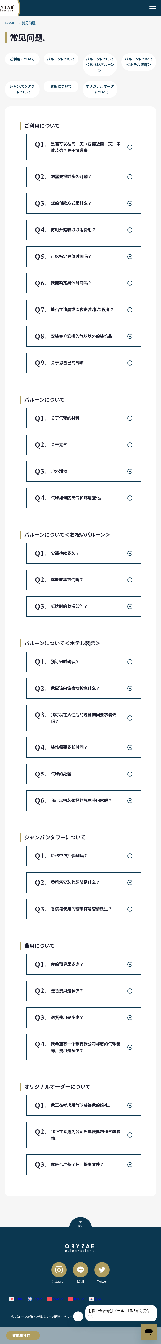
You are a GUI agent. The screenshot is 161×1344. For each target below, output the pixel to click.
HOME (10, 23)
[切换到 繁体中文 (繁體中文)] (76, 1299)
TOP (80, 1224)
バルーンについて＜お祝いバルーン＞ (100, 65)
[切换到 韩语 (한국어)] (96, 1299)
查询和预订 (21, 1335)
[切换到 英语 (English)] (35, 1299)
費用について (61, 86)
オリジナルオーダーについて (100, 89)
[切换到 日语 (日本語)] (16, 1299)
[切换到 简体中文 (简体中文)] (55, 1299)
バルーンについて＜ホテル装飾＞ (139, 62)
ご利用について (22, 59)
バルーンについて (61, 59)
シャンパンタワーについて (22, 89)
